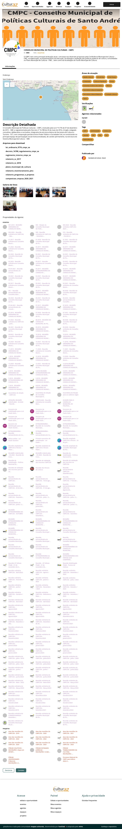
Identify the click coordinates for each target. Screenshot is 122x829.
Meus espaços (56, 812)
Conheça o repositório (110, 827)
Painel (54, 795)
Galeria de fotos (10, 185)
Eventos (6, 222)
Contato (21, 770)
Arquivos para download (14, 143)
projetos (21, 816)
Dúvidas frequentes (89, 800)
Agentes (13, 11)
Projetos (6, 729)
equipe (84, 118)
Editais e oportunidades (60, 800)
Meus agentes (56, 808)
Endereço (6, 75)
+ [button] (6, 85)
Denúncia (8, 770)
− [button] (12, 85)
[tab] (9, 66)
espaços (21, 812)
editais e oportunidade (27, 800)
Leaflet (76, 119)
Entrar (112, 4)
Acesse (21, 795)
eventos (21, 804)
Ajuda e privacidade (93, 795)
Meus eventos (56, 804)
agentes (21, 808)
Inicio (5, 11)
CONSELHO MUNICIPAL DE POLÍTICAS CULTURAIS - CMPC (38, 11)
